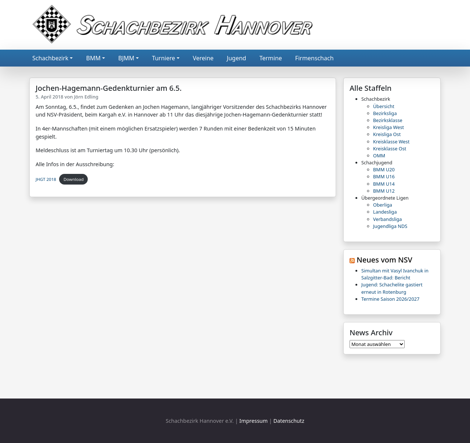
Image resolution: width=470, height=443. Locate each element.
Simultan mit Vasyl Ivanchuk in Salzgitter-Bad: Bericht (395, 274)
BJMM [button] (126, 58)
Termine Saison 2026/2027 (390, 299)
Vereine (203, 58)
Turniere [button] (163, 58)
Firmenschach (314, 58)
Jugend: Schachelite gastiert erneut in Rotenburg (392, 288)
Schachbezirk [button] (50, 58)
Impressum (253, 420)
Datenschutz (288, 420)
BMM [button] (93, 58)
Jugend (236, 58)
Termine (270, 58)
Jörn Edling (86, 96)
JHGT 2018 (46, 179)
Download (74, 179)
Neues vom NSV (384, 260)
